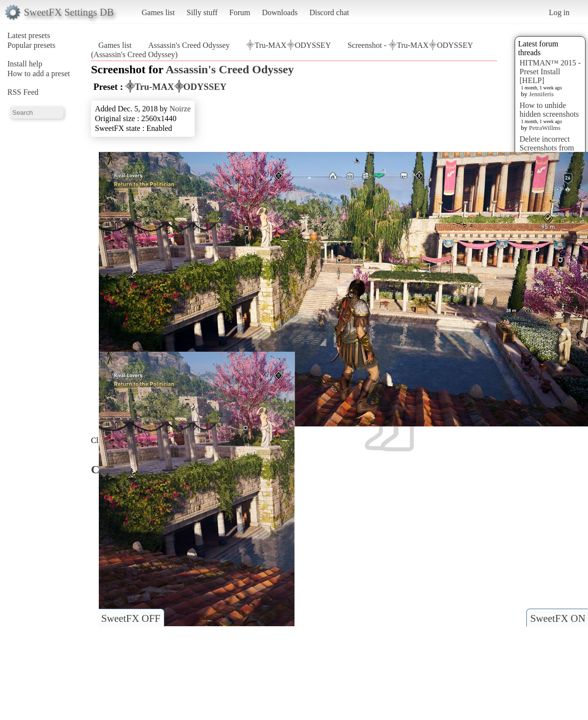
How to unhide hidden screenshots (549, 109)
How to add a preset (38, 73)
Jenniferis (541, 94)
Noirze (180, 109)
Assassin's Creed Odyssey (188, 45)
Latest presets (28, 35)
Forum (239, 12)
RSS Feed (23, 92)
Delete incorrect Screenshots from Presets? (547, 148)
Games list (158, 12)
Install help (25, 64)
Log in (559, 12)
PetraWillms (544, 127)
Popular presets (31, 45)
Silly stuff (202, 12)
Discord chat (329, 12)
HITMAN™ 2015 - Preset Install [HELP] (550, 72)
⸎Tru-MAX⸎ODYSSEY (288, 45)
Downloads (279, 12)
